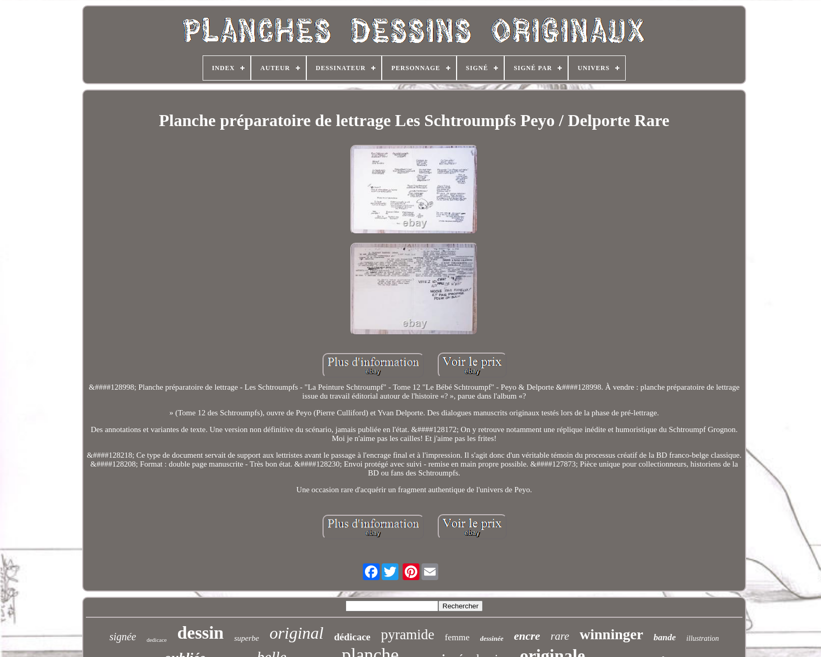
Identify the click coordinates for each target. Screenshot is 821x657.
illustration (702, 638)
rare (560, 636)
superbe (246, 638)
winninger (611, 634)
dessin (200, 632)
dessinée (492, 638)
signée (122, 636)
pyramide (408, 634)
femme (457, 637)
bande (664, 637)
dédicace (352, 636)
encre (527, 635)
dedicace (157, 640)
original (297, 633)
